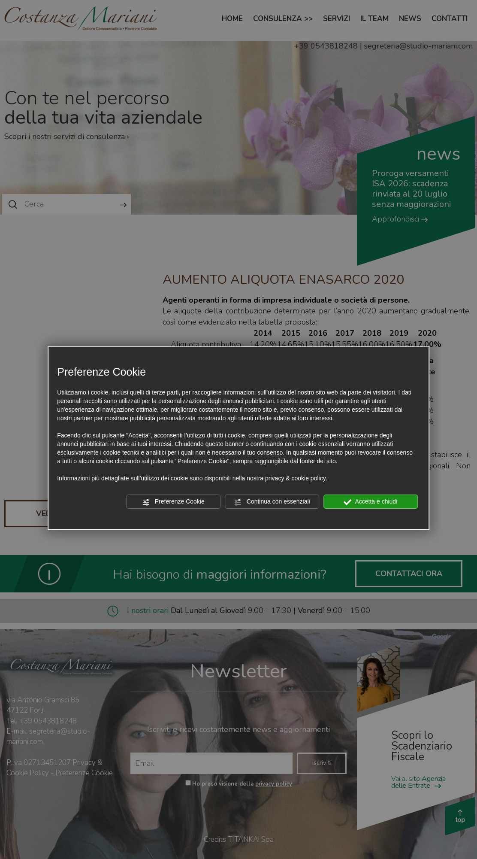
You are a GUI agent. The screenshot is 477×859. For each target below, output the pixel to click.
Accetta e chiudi (370, 502)
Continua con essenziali (272, 502)
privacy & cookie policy (295, 478)
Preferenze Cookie (173, 502)
